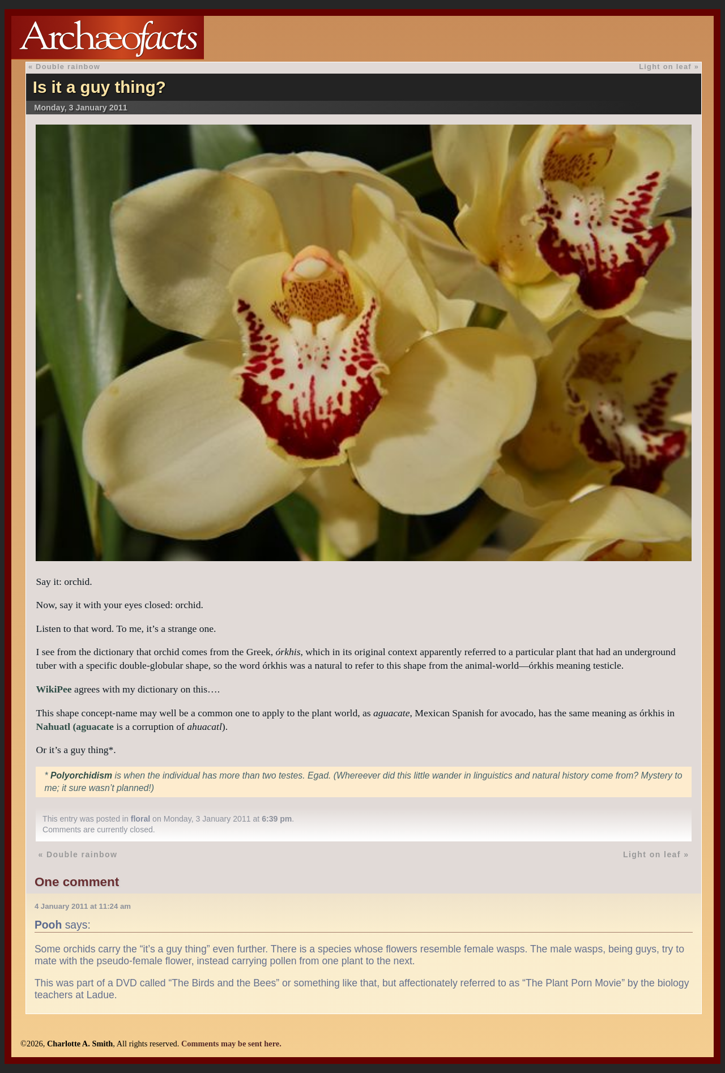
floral (140, 818)
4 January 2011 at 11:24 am (83, 906)
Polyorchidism (81, 775)
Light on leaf (665, 66)
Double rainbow (68, 66)
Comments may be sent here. (231, 1043)
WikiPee (53, 689)
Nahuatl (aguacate (74, 726)
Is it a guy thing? (99, 87)
